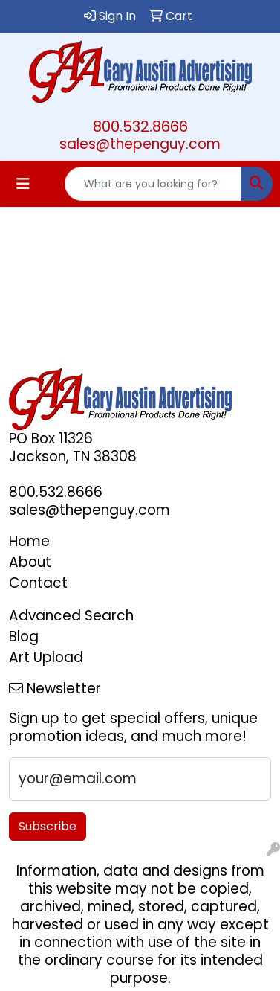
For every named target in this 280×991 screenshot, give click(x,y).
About (30, 562)
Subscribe (47, 826)
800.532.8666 (140, 126)
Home (29, 541)
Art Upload (46, 657)
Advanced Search (71, 616)
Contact (38, 583)
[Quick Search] (153, 184)
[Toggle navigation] (23, 183)
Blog (24, 636)
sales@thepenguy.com (140, 144)
